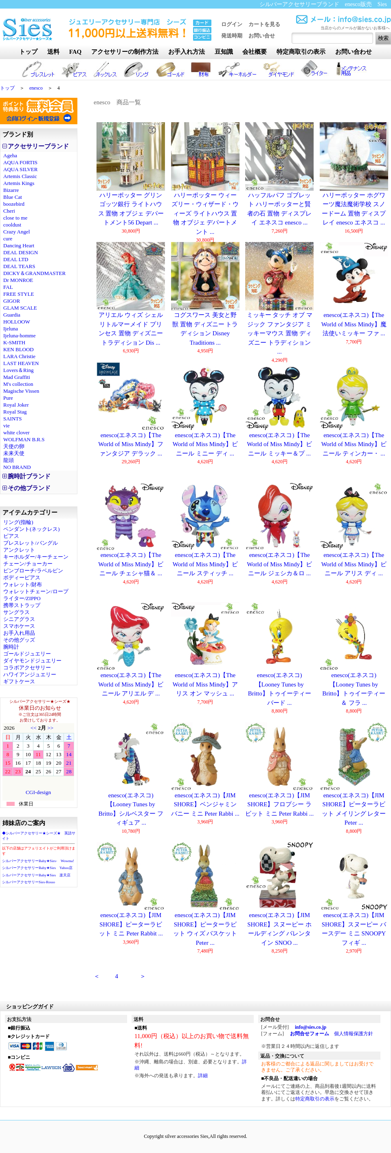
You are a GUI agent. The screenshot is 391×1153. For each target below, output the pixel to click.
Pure (8, 398)
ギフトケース (19, 681)
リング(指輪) (18, 522)
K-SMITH (14, 342)
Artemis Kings (18, 183)
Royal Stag (14, 412)
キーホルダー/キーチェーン (35, 557)
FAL (8, 287)
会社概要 (254, 51)
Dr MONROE (18, 280)
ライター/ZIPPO (22, 598)
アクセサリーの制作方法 (124, 51)
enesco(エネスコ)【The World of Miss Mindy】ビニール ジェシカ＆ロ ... (279, 564)
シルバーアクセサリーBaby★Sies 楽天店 (36, 875)
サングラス (16, 612)
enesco (36, 88)
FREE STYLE (18, 294)
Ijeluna (10, 329)
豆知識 (224, 51)
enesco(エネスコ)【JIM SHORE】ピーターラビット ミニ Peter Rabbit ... (131, 924)
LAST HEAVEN (21, 363)
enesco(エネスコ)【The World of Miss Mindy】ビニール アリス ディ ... (354, 564)
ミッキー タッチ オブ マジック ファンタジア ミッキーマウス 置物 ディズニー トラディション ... (279, 333)
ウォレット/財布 (22, 584)
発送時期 (231, 36)
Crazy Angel (16, 232)
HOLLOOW (16, 322)
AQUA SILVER (20, 169)
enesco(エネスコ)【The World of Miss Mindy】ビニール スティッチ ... (205, 564)
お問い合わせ (353, 51)
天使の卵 (13, 446)
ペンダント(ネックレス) (31, 529)
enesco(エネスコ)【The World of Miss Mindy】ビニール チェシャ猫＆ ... (130, 564)
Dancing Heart (18, 245)
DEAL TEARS (19, 266)
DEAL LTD (16, 259)
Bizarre (11, 190)
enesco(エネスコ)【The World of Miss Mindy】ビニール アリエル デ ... (130, 684)
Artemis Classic (20, 176)
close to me (15, 218)
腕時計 (11, 647)
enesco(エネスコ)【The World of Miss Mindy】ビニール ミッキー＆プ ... (279, 444)
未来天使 (13, 453)
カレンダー (38, 762)
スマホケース (19, 626)
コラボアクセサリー (27, 668)
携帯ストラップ (21, 605)
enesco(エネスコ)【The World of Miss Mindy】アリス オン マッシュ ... (205, 684)
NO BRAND (17, 467)
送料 (53, 51)
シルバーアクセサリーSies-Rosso (28, 882)
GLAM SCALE (20, 308)
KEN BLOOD (18, 349)
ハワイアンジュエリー (29, 674)
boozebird (13, 204)
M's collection (18, 384)
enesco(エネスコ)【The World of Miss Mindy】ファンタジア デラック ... (130, 444)
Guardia (11, 315)
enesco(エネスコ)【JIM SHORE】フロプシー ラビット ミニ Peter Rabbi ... (279, 804)
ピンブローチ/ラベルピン (33, 571)
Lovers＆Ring (18, 370)
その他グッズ (19, 640)
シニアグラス (19, 619)
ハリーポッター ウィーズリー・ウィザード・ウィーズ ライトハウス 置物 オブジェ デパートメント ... (205, 213)
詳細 (203, 1075)
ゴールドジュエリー (27, 654)
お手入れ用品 (19, 633)
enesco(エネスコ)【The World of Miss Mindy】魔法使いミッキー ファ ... (354, 324)
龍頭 (8, 460)
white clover (16, 432)
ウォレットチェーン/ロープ (35, 591)
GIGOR (11, 301)
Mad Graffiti (16, 377)
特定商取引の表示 (301, 51)
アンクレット (19, 550)
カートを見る (264, 24)
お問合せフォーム (309, 1033)
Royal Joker (16, 405)
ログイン (231, 24)
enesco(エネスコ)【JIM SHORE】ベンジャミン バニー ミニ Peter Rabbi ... (205, 804)
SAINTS (12, 419)
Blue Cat (12, 197)
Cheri (9, 211)
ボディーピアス (21, 577)
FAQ (75, 51)
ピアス (11, 536)
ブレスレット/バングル (30, 543)
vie (6, 425)
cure (7, 238)
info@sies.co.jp (310, 1027)
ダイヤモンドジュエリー (32, 661)
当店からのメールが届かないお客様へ (355, 28)
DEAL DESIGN (20, 252)
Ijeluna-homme (19, 335)
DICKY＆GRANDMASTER (34, 273)
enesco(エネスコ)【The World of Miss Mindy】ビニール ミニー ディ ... (205, 444)
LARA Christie (19, 356)
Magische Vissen (21, 391)
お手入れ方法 (186, 51)
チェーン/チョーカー (28, 564)
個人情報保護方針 (353, 1033)
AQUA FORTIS (20, 162)
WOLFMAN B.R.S (24, 439)
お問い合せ (261, 36)
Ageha (10, 155)
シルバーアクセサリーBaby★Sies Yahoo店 (37, 868)
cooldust (12, 225)
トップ (28, 51)
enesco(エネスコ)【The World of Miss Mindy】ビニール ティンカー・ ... (354, 444)
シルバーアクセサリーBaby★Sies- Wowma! (38, 861)
